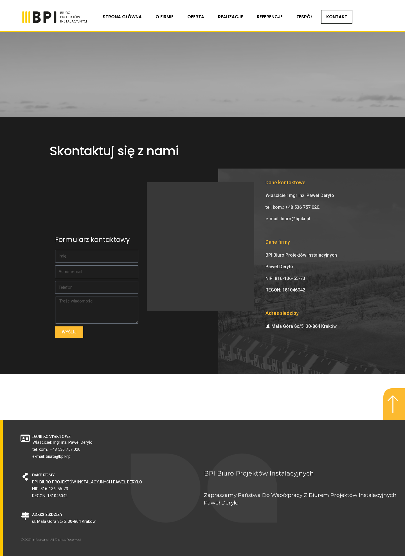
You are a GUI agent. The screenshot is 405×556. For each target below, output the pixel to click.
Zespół (304, 17)
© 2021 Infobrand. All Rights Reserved (51, 539)
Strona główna (122, 17)
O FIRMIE (165, 17)
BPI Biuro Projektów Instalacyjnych (259, 473)
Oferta (195, 17)
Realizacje (230, 17)
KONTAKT (336, 17)
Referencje (270, 17)
